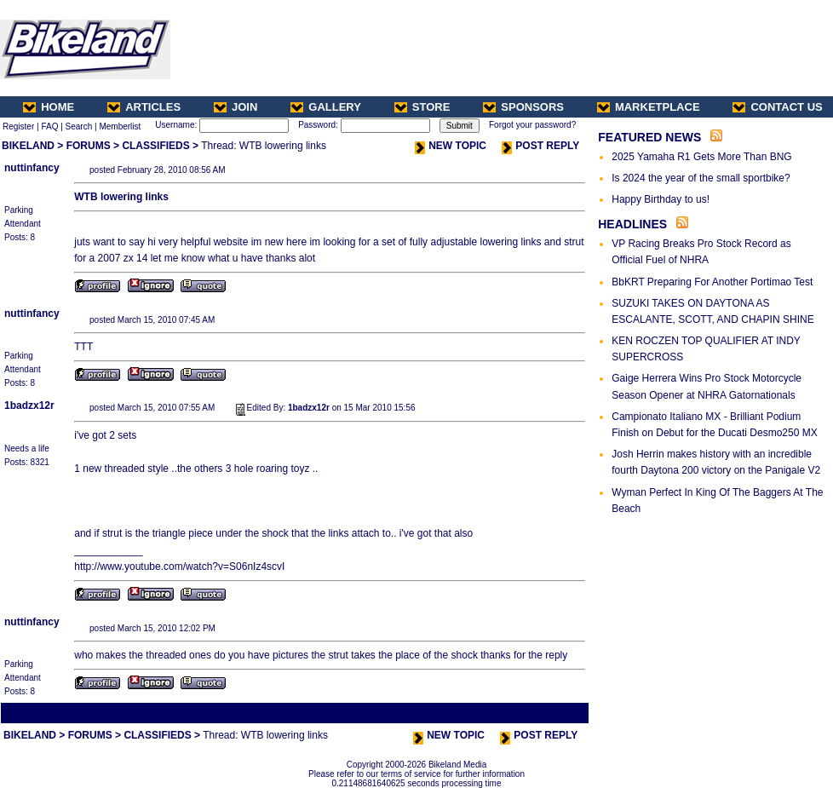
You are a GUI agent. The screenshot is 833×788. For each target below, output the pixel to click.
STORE (422, 107)
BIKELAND (28, 146)
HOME (48, 107)
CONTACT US (777, 107)
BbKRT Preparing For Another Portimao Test (712, 282)
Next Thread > (557, 712)
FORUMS (88, 146)
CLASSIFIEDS (155, 146)
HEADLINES (632, 224)
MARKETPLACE (648, 107)
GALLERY (325, 107)
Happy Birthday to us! (660, 199)
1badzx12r (29, 405)
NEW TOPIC (450, 146)
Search (79, 126)
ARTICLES (144, 107)
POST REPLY (540, 146)
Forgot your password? (532, 124)
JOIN (235, 107)
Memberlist (120, 126)
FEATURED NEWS (649, 137)
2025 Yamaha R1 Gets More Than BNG (701, 157)
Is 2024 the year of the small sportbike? (701, 178)
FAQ (49, 126)
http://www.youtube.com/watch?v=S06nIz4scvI (179, 566)
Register (18, 126)
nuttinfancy (32, 168)
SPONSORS (523, 107)
